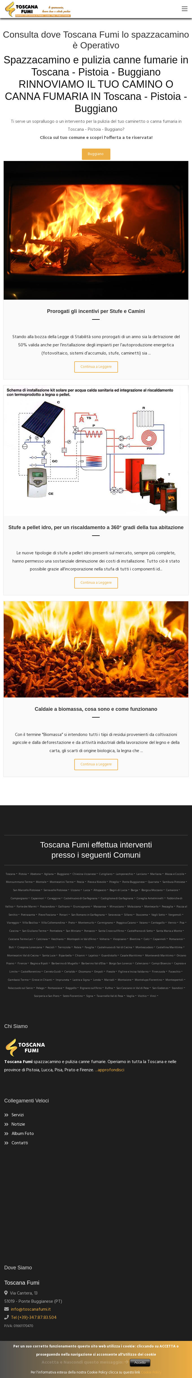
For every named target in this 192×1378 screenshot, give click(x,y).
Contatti (20, 1143)
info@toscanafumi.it (30, 1309)
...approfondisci (109, 1070)
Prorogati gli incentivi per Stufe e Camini (96, 311)
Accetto (140, 1362)
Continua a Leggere (96, 367)
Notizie (18, 1124)
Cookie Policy (151, 1372)
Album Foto (23, 1133)
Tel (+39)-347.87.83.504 (33, 1317)
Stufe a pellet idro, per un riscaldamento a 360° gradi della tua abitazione (96, 527)
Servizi (18, 1115)
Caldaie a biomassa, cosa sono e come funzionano (96, 709)
